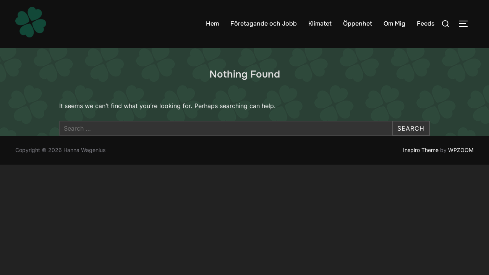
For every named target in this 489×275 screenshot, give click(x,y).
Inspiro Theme (421, 150)
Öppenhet (357, 23)
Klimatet (320, 23)
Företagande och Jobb (263, 23)
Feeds (425, 23)
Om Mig (394, 23)
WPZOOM (461, 150)
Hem (212, 23)
